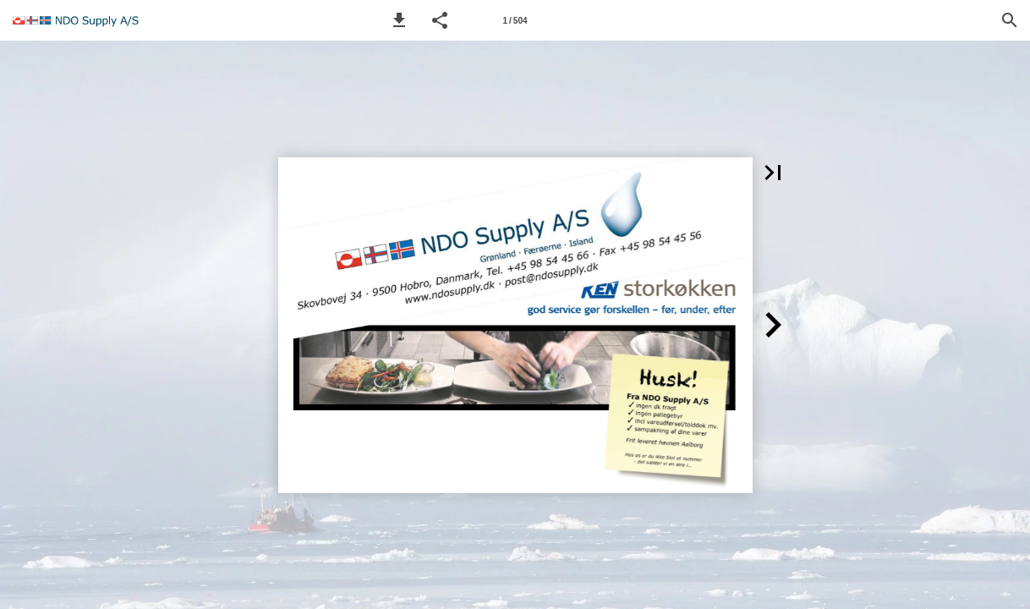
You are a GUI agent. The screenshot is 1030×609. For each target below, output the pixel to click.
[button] (399, 20)
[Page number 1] (515, 20)
